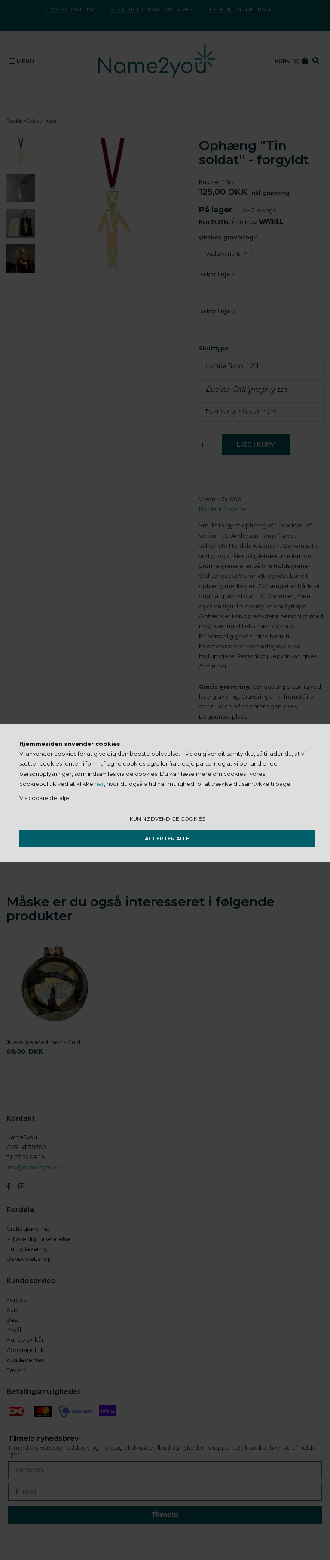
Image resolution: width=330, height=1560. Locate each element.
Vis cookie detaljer (45, 797)
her (99, 783)
